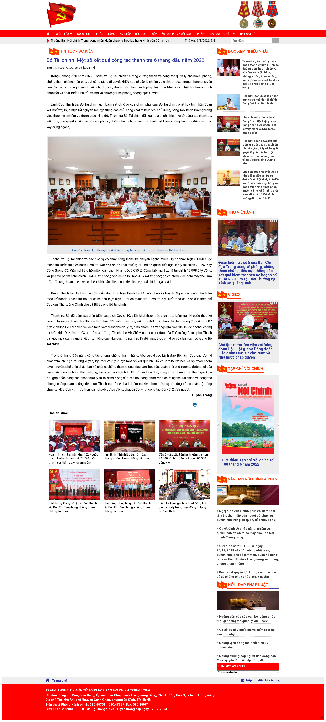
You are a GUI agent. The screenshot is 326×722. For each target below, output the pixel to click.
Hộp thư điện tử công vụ (260, 680)
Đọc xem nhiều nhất (248, 51)
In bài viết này (194, 405)
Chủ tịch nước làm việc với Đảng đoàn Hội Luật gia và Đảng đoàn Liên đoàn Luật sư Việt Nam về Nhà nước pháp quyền (259, 125)
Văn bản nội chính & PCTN (252, 479)
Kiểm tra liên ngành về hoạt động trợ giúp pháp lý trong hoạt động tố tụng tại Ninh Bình (182, 507)
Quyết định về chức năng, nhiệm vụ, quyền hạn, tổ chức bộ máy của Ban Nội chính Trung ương (245, 533)
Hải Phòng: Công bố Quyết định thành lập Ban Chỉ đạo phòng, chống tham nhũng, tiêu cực (73, 507)
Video (234, 295)
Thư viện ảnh (241, 212)
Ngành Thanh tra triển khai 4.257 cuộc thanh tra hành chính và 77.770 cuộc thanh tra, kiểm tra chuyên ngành (73, 458)
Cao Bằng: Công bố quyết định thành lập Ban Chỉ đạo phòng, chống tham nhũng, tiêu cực (127, 507)
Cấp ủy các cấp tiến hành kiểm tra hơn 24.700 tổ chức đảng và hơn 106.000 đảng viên (183, 458)
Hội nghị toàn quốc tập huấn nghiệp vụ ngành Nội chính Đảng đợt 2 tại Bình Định (260, 99)
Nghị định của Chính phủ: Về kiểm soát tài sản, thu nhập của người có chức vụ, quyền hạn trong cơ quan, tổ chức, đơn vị (246, 515)
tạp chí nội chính (245, 369)
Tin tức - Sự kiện (76, 51)
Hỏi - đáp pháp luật (248, 585)
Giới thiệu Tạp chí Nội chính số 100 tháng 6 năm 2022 (247, 462)
